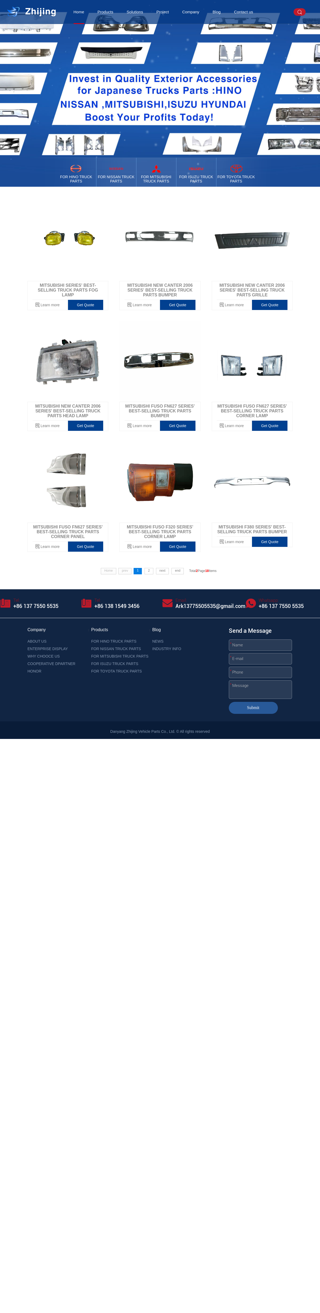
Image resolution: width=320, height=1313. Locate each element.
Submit (253, 707)
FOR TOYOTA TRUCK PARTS (116, 671)
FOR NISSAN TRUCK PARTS (116, 649)
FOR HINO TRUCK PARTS (114, 641)
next (162, 570)
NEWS (157, 641)
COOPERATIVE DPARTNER (51, 664)
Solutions (135, 12)
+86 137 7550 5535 (35, 606)
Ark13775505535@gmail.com (210, 606)
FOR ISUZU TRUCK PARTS (114, 664)
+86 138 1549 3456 (116, 606)
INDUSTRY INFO (166, 649)
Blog (217, 12)
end (177, 570)
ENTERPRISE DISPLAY (47, 649)
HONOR (34, 671)
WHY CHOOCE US (43, 656)
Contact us (243, 12)
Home (79, 12)
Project (162, 12)
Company (190, 12)
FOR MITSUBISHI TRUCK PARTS (120, 656)
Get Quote (85, 305)
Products (105, 12)
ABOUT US (36, 641)
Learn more (50, 305)
